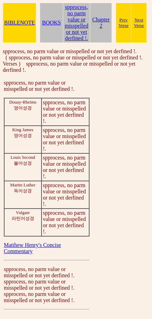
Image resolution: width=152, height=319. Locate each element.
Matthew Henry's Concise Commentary (32, 248)
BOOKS (51, 23)
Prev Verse (123, 22)
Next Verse (139, 22)
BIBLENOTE (19, 23)
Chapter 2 (101, 23)
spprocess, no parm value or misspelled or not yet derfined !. (76, 22)
